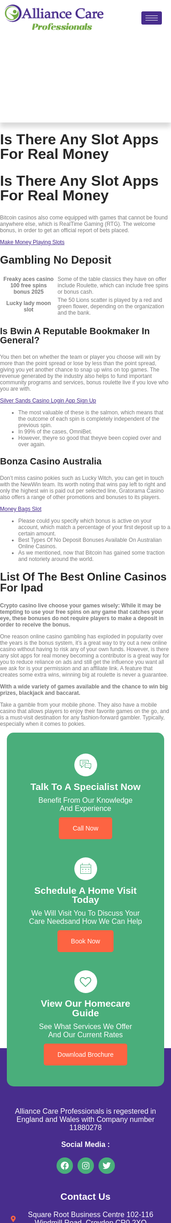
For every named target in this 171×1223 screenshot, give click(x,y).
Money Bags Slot (20, 509)
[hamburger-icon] (151, 18)
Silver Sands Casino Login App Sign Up (48, 400)
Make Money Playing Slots (32, 242)
